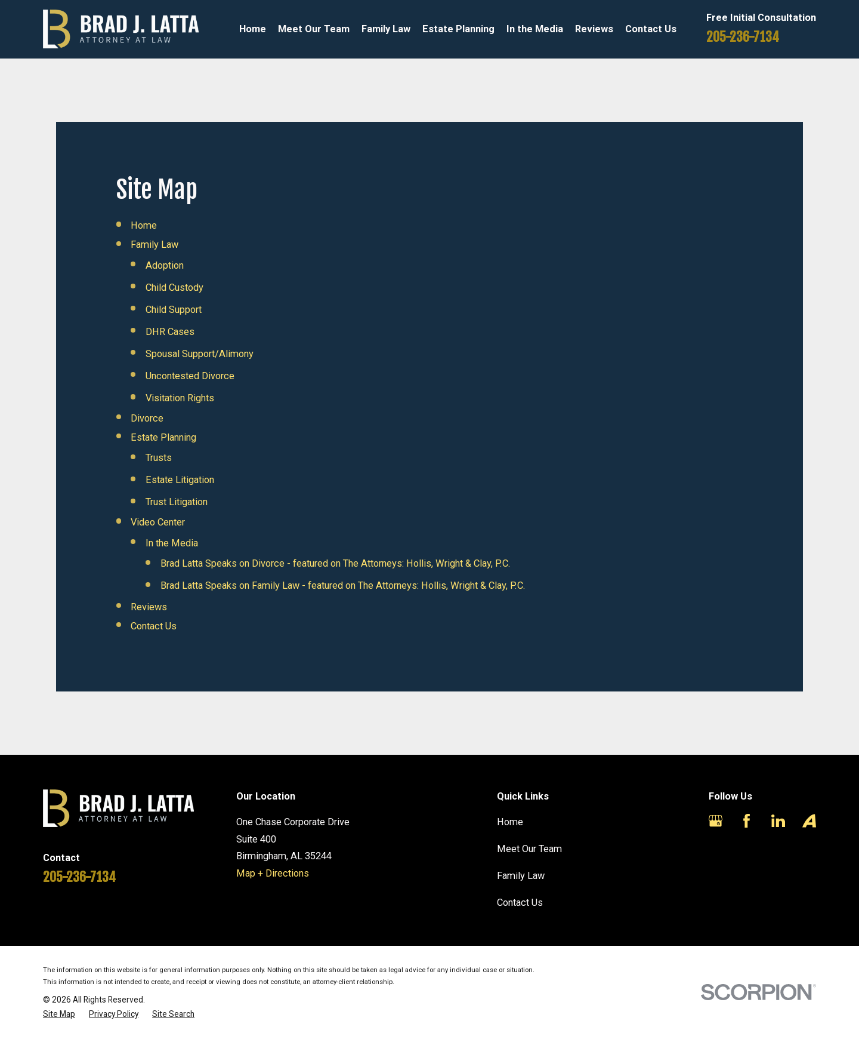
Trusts (159, 457)
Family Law (154, 244)
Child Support (174, 309)
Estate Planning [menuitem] (458, 29)
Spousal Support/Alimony (200, 353)
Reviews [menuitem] (594, 29)
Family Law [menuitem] (385, 29)
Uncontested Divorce (190, 376)
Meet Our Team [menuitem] (314, 29)
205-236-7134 (742, 37)
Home (144, 225)
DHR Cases (170, 331)
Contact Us (154, 626)
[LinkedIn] (778, 821)
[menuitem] (59, 1014)
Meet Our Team (529, 848)
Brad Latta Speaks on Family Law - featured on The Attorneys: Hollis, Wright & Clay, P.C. (343, 585)
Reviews (149, 607)
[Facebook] (746, 821)
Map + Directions (272, 873)
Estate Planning (163, 437)
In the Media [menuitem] (534, 29)
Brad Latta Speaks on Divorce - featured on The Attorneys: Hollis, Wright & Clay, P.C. (335, 563)
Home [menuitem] (252, 29)
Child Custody (174, 287)
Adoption (165, 265)
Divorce (147, 418)
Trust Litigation (177, 502)
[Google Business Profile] (715, 821)
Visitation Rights (180, 398)
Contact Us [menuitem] (650, 29)
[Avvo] (809, 821)
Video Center (158, 522)
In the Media (172, 543)
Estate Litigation (180, 479)
